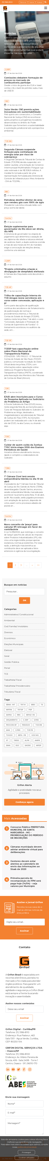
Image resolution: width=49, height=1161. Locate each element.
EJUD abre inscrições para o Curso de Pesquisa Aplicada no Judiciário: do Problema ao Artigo (24, 399)
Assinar (24, 931)
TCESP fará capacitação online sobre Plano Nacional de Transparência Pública (21, 351)
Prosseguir (26, 1152)
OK (24, 600)
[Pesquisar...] (24, 591)
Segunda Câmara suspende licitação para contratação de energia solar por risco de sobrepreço (20, 153)
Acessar (40, 2)
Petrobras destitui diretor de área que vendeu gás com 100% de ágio (24, 201)
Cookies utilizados (26, 1158)
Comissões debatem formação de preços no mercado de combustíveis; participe (23, 80)
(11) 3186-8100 (7, 2)
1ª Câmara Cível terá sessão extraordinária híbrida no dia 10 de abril (23, 479)
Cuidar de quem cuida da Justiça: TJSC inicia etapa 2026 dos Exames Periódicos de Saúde (24, 447)
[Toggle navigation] (44, 8)
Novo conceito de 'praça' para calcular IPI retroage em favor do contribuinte (23, 527)
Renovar (23, 2)
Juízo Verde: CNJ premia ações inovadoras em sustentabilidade (22, 110)
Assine (31, 2)
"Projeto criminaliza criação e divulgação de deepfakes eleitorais (24, 270)
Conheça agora (24, 802)
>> (38, 565)
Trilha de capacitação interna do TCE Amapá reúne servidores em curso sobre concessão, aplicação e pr (24, 299)
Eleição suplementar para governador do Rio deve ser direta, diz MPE (24, 229)
